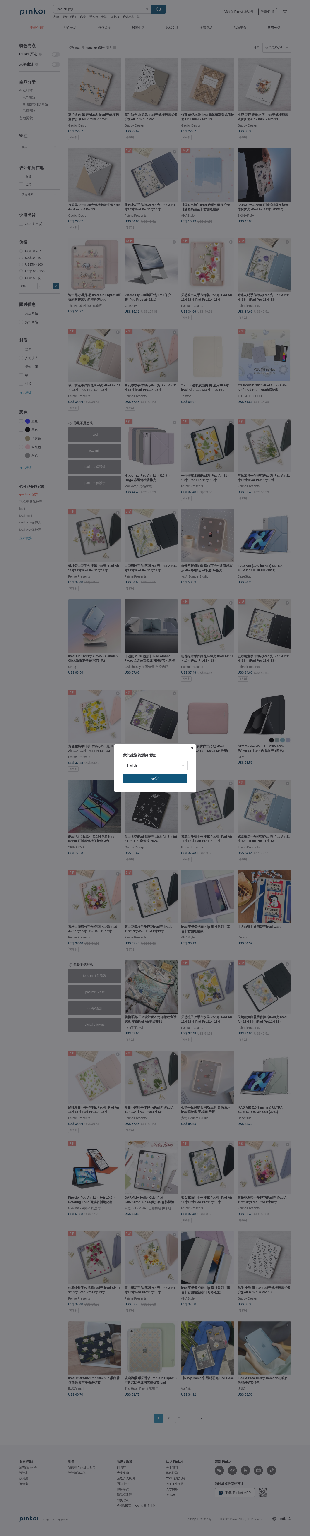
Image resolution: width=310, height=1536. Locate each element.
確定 (155, 778)
